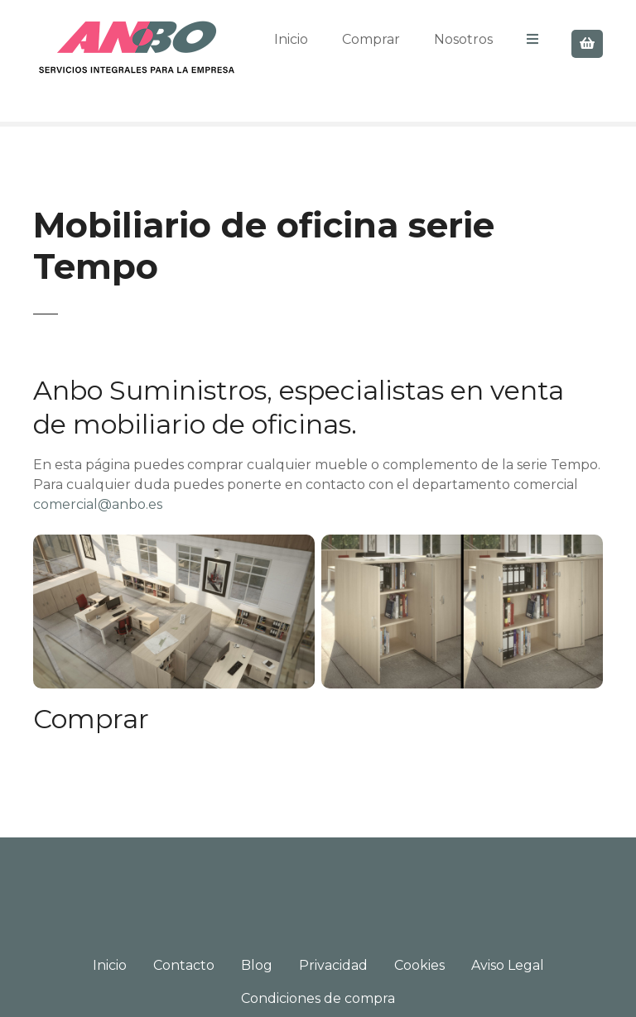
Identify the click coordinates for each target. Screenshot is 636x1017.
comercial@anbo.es (97, 504)
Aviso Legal (507, 965)
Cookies (419, 965)
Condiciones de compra (318, 998)
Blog (256, 965)
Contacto (183, 965)
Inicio (291, 39)
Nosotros (463, 39)
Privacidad (333, 965)
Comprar (371, 39)
